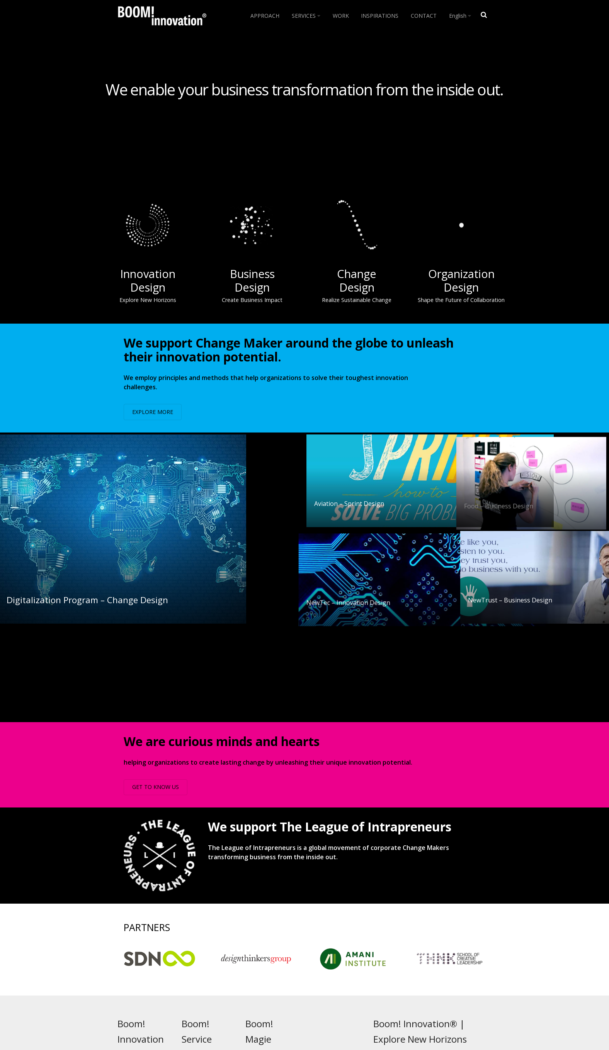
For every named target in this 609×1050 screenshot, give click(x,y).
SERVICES (306, 15)
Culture (267, 974)
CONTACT (424, 15)
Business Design (210, 967)
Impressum (387, 996)
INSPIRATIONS (379, 15)
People (266, 960)
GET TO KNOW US (155, 690)
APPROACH (264, 15)
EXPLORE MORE (152, 412)
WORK (341, 15)
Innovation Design (213, 960)
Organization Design (215, 982)
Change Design (210, 974)
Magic (265, 967)
